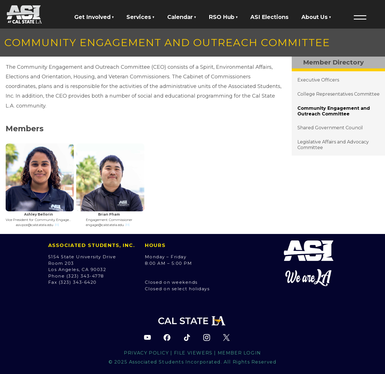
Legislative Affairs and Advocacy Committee (333, 144)
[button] (360, 17)
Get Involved (94, 17)
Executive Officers (318, 80)
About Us (316, 17)
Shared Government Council (330, 127)
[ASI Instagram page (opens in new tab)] (206, 337)
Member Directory (333, 62)
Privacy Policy (146, 353)
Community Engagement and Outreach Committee (333, 111)
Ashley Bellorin (38, 214)
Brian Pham (109, 214)
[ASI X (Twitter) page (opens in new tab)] (226, 337)
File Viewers (193, 353)
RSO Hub (223, 17)
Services (140, 17)
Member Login (239, 353)
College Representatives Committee (338, 94)
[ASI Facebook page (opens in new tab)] (167, 337)
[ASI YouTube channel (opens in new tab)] (147, 337)
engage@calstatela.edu (105, 225)
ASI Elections (269, 17)
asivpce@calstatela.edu (34, 225)
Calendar (181, 17)
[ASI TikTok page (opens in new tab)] (186, 337)
